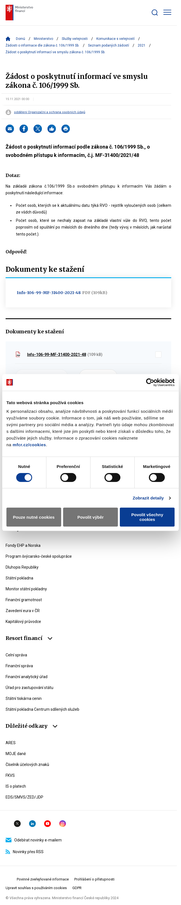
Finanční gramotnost (24, 600)
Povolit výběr (90, 517)
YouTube (47, 823)
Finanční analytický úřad (26, 676)
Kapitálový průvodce (23, 621)
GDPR (77, 888)
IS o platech (16, 786)
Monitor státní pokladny (26, 589)
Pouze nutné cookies (33, 517)
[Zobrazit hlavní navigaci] (167, 12)
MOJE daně (16, 753)
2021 (142, 45)
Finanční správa (19, 666)
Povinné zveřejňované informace (43, 879)
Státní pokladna (19, 578)
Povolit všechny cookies (147, 517)
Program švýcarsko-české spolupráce (39, 556)
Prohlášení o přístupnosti (94, 879)
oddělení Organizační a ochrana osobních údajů (49, 112)
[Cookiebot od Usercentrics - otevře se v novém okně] (150, 382)
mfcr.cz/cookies (29, 444)
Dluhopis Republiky (22, 567)
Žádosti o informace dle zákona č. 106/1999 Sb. (42, 45)
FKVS (10, 775)
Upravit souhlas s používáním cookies (36, 888)
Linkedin (32, 823)
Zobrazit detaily (148, 498)
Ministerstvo (43, 39)
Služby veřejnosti (75, 39)
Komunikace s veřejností (115, 39)
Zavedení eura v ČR (23, 610)
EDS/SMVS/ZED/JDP (24, 797)
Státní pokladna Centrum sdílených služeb (42, 709)
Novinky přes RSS (25, 852)
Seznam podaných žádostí (108, 45)
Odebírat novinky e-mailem (34, 840)
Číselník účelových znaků (27, 764)
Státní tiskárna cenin (24, 698)
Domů (20, 39)
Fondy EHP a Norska (23, 545)
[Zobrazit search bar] (154, 12)
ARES (11, 743)
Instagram (62, 823)
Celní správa (16, 655)
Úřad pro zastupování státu (29, 687)
